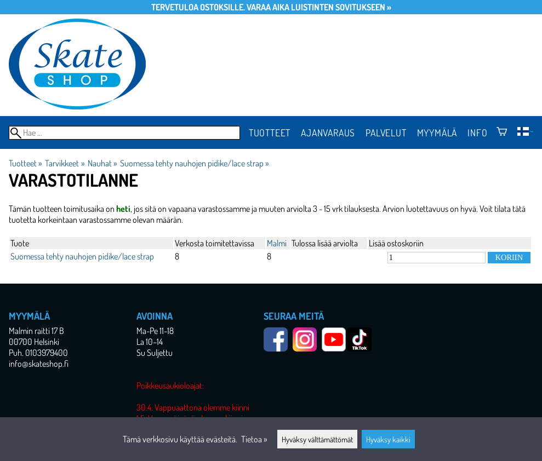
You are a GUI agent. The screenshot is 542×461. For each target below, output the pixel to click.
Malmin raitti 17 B (36, 330)
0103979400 (46, 352)
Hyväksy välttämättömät (317, 439)
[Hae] (124, 133)
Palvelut (386, 132)
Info (477, 132)
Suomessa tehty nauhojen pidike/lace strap (194, 163)
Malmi (277, 243)
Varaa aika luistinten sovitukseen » (319, 7)
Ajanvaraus (328, 132)
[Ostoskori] (502, 132)
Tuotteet (269, 132)
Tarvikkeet (64, 163)
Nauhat (102, 163)
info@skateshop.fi (39, 363)
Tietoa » (254, 439)
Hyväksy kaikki (388, 439)
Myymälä (437, 132)
